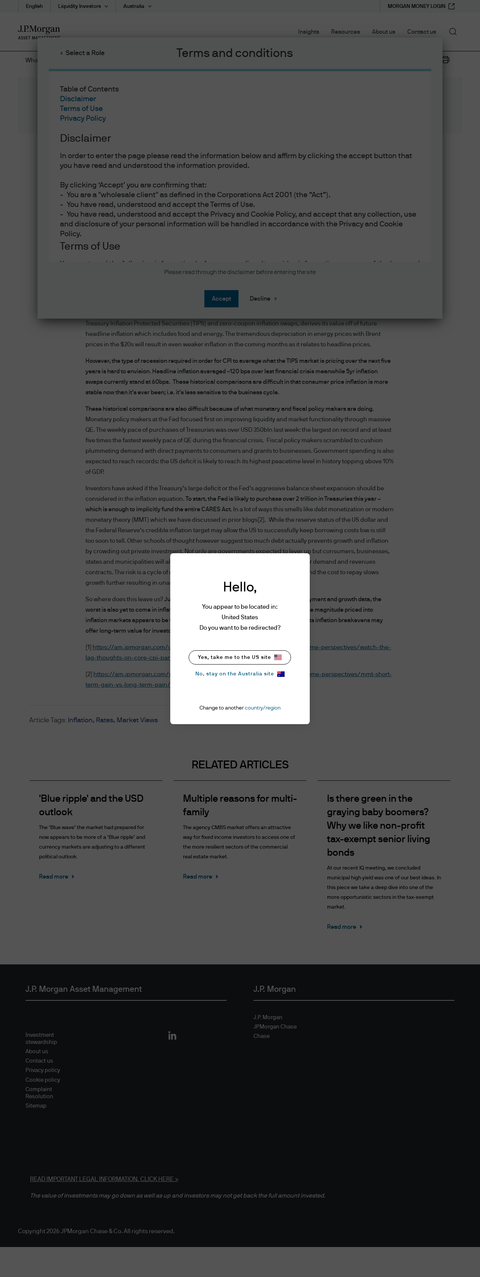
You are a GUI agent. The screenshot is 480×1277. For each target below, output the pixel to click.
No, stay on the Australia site (240, 674)
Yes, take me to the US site (240, 657)
